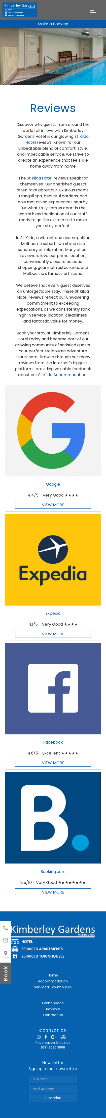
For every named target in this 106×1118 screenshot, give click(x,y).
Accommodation (53, 981)
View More (53, 505)
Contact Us (53, 1014)
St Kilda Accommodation (62, 375)
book (5, 973)
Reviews (53, 1009)
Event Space (53, 1003)
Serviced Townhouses (53, 987)
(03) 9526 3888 (53, 1047)
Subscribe (52, 1097)
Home (53, 975)
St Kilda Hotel (39, 178)
